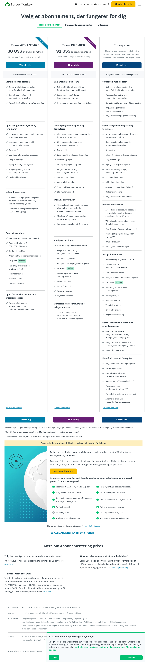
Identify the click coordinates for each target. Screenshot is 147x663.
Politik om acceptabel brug (95, 622)
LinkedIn (44, 607)
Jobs (62, 613)
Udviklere (75, 607)
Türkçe (40, 636)
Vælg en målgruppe (63, 471)
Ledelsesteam (28, 613)
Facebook (26, 607)
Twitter (35, 607)
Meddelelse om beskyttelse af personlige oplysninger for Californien (52, 622)
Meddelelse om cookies (107, 625)
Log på (106, 4)
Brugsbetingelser (29, 618)
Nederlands (27, 640)
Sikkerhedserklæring (118, 622)
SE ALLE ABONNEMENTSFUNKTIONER (73, 533)
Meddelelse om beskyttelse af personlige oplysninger (100, 647)
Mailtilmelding (66, 625)
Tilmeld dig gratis (123, 4)
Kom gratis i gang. (92, 526)
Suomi (24, 636)
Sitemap (70, 613)
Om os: (11, 613)
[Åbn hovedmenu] (139, 4)
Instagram (55, 607)
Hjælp (78, 613)
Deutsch (37, 640)
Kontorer (54, 613)
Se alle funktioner (14, 407)
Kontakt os (121, 65)
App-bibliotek (42, 613)
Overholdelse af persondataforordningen (39, 625)
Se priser (9, 564)
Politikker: (13, 618)
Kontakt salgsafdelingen (90, 4)
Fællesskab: (13, 607)
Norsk (32, 636)
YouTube (65, 607)
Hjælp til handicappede (84, 625)
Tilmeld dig (25, 65)
